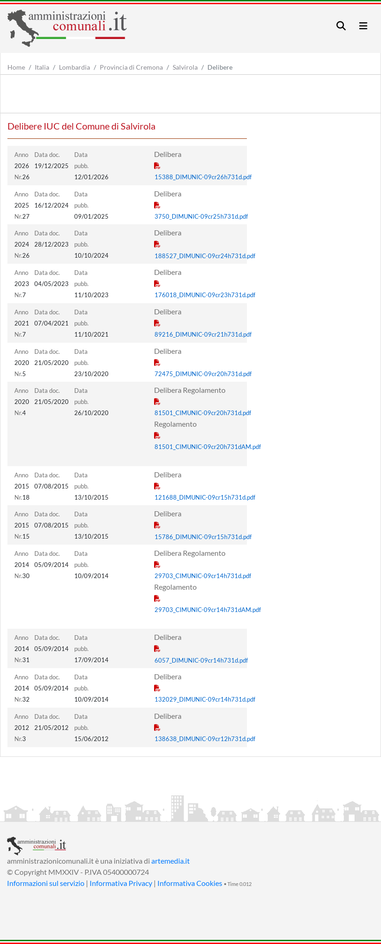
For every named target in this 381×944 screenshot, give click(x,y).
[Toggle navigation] (341, 26)
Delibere (219, 67)
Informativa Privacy (121, 883)
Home (16, 67)
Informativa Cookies (189, 883)
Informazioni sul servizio (45, 883)
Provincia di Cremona (131, 67)
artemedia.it (170, 860)
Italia (42, 67)
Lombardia (74, 67)
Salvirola (185, 67)
